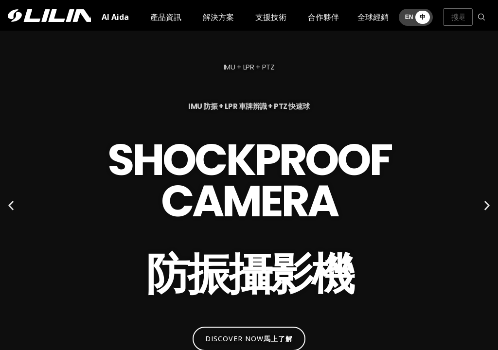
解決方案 (218, 17)
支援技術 (270, 17)
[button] (11, 206)
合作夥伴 (323, 17)
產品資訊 (165, 17)
